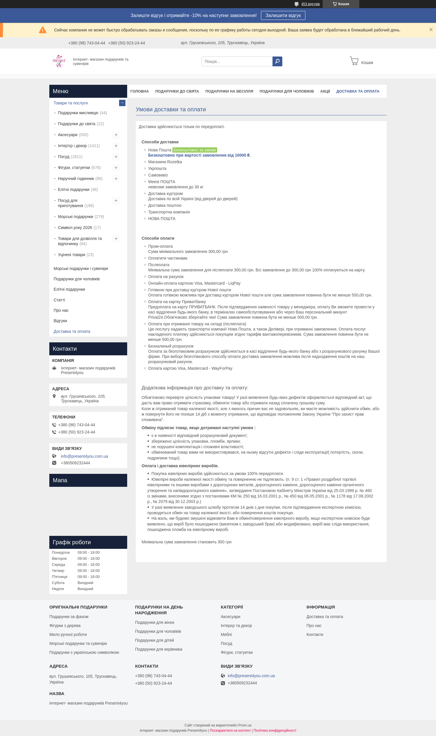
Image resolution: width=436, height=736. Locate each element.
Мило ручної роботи (68, 634)
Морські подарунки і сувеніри (81, 268)
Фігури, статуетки (74, 167)
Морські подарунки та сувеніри (78, 643)
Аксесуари (68, 134)
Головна (139, 91)
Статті (59, 300)
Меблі (226, 634)
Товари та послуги (71, 103)
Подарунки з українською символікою (84, 652)
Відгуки (60, 320)
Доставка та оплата (358, 91)
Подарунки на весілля (229, 91)
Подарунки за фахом (68, 616)
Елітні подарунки (73, 189)
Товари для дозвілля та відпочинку (80, 241)
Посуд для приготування (70, 203)
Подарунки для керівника (158, 649)
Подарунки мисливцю (78, 112)
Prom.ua (244, 725)
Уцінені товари (71, 254)
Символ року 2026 (75, 227)
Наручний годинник (76, 178)
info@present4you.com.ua (84, 456)
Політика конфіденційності (275, 731)
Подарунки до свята (177, 91)
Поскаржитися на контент (230, 731)
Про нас (61, 310)
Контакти (315, 634)
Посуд (63, 156)
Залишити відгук (283, 15)
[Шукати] (277, 61)
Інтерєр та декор (236, 625)
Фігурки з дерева (64, 625)
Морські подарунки (75, 216)
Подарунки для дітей (154, 640)
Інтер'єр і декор (72, 145)
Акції (325, 91)
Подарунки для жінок (154, 622)
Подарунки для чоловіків (287, 91)
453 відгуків (310, 4)
